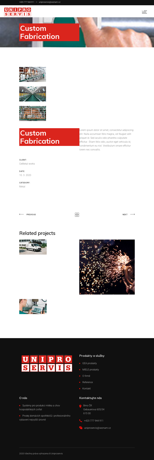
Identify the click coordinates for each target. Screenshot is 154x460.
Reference (87, 382)
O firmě (86, 375)
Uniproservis (57, 453)
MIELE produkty (90, 369)
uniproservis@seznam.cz (49, 2)
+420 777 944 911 (26, 2)
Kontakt (86, 388)
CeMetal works (27, 163)
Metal (22, 186)
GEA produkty (89, 363)
